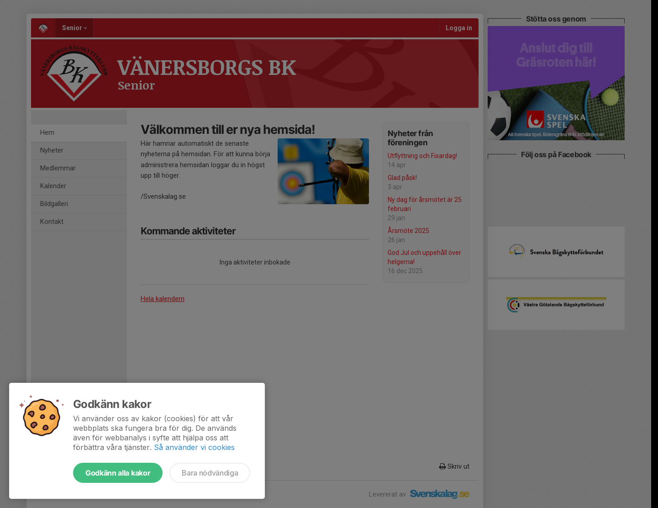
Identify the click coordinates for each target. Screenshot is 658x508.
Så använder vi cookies (194, 447)
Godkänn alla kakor (117, 472)
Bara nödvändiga (210, 472)
